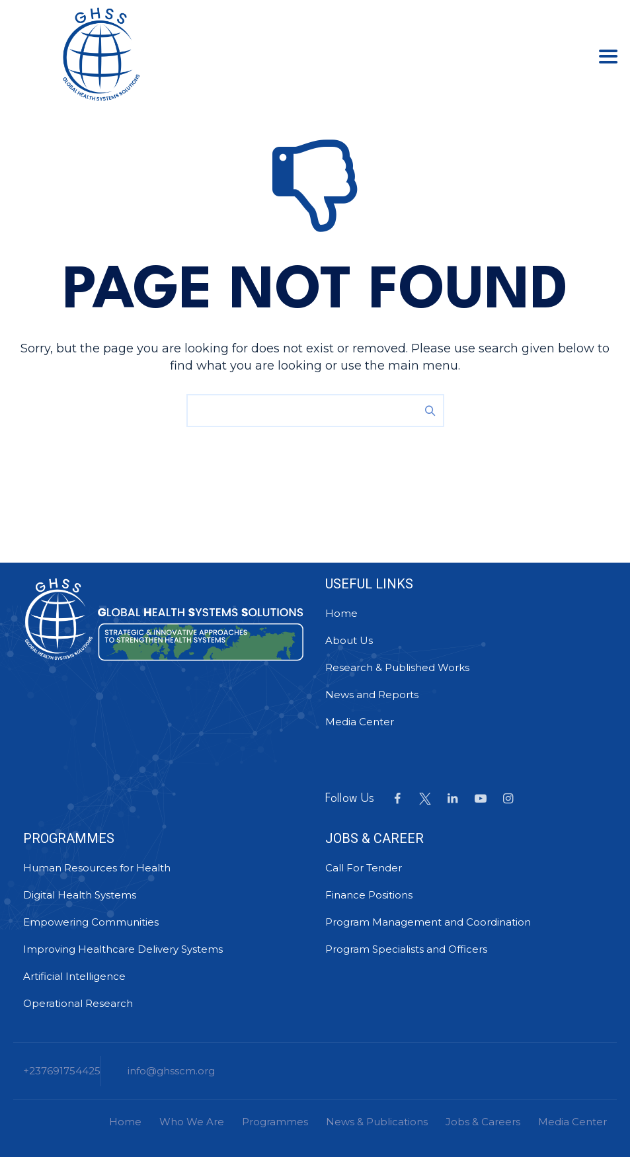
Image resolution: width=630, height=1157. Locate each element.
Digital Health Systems (79, 895)
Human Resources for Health (97, 867)
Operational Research (78, 1003)
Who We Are (191, 1121)
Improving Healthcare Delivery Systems (123, 949)
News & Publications (377, 1121)
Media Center (359, 721)
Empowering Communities (91, 922)
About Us (349, 640)
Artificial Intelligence (74, 976)
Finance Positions (369, 895)
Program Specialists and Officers (406, 949)
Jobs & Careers (483, 1121)
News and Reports (371, 694)
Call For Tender (363, 867)
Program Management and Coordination (428, 922)
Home (341, 613)
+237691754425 (61, 1070)
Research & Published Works (397, 667)
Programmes (275, 1121)
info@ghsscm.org (171, 1070)
